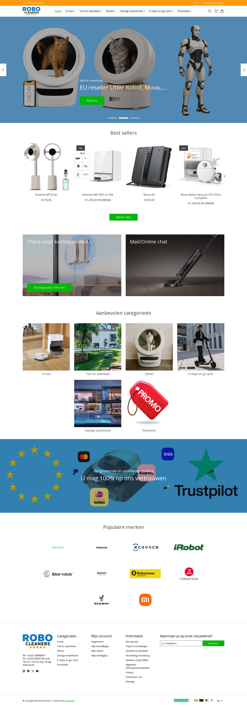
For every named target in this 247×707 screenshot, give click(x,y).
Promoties (149, 430)
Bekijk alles (123, 217)
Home (58, 11)
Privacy (129, 672)
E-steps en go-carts (200, 374)
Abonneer (213, 643)
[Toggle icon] (210, 11)
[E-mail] (181, 643)
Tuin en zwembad (97, 374)
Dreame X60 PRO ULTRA (97, 194)
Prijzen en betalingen (137, 646)
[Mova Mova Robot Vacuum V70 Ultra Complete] (200, 166)
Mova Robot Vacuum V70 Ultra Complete (201, 196)
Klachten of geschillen (137, 660)
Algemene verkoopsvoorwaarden (137, 666)
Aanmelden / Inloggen (213, 3)
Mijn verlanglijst (99, 655)
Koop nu (92, 100)
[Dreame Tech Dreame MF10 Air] (46, 166)
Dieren (149, 374)
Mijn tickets (97, 650)
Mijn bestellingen (100, 646)
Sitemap (130, 681)
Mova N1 (149, 194)
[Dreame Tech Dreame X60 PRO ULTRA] (97, 166)
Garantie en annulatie (137, 650)
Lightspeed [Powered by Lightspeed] (70, 700)
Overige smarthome (98, 430)
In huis (46, 374)
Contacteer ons (134, 676)
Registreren (97, 641)
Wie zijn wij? (132, 641)
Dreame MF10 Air (46, 194)
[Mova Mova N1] (149, 166)
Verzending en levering (137, 655)
